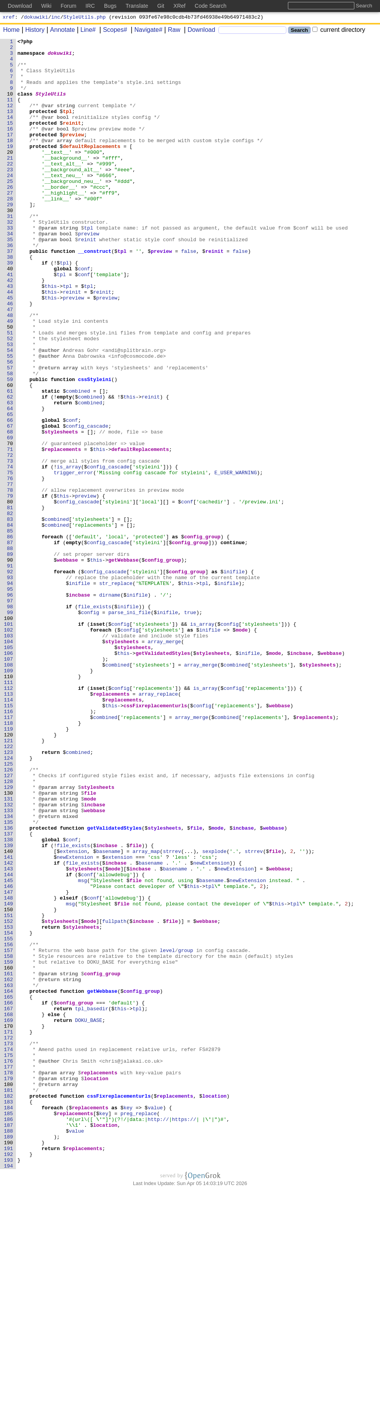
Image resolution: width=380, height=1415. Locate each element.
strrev (172, 1014)
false (189, 294)
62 (11, 468)
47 (11, 363)
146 (10, 1056)
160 (10, 1153)
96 (11, 706)
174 (10, 1251)
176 (10, 1265)
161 (10, 1160)
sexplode (214, 1014)
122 (10, 888)
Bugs (110, 6)
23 (11, 196)
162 (10, 1167)
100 (10, 734)
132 (10, 958)
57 (11, 433)
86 (11, 636)
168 (10, 1209)
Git (160, 6)
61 (11, 461)
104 (10, 762)
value (155, 1321)
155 (10, 1119)
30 (11, 245)
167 (10, 1202)
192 (10, 1377)
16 (11, 147)
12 (11, 119)
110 (10, 804)
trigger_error (73, 559)
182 (10, 1307)
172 (10, 1237)
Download (198, 31)
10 (11, 105)
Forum (68, 6)
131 (10, 951)
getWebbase (123, 664)
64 (11, 482)
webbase (67, 664)
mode (242, 748)
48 (11, 370)
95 (11, 699)
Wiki (46, 6)
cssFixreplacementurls (155, 839)
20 (11, 175)
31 (11, 252)
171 (10, 1230)
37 (11, 294)
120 (10, 874)
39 (11, 308)
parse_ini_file (129, 727)
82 (11, 608)
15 (11, 140)
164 (10, 1181)
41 (11, 322)
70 (11, 524)
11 (11, 112)
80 (11, 594)
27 (11, 224)
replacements (63, 531)
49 (11, 377)
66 (11, 496)
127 (10, 923)
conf (84, 315)
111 (10, 811)
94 (11, 692)
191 (10, 1370)
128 (10, 930)
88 (11, 650)
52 (11, 398)
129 (10, 937)
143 (10, 1035)
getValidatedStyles (163, 776)
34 (11, 273)
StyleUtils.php (84, 17)
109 (10, 797)
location (96, 1286)
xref (9, 17)
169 (10, 1216)
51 (11, 391)
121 (10, 881)
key (128, 1321)
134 (10, 972)
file (90, 944)
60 (11, 454)
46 (11, 356)
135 (10, 979)
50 (11, 384)
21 (11, 182)
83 (11, 615)
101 (10, 741)
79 (11, 587)
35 (11, 280)
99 (11, 727)
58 (11, 440)
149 (10, 1077)
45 (11, 349)
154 (10, 1112)
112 (10, 818)
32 (11, 259)
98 (11, 720)
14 (11, 133)
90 (11, 664)
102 (10, 748)
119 (10, 867)
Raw (171, 31)
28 (11, 231)
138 (10, 1000)
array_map (146, 1014)
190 (10, 1363)
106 (10, 776)
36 (11, 287)
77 (11, 573)
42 (11, 328)
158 (10, 1140)
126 (10, 916)
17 (11, 154)
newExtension (75, 1021)
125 (10, 909)
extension (73, 1014)
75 (11, 559)
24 (11, 203)
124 (10, 902)
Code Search (211, 6)
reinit (72, 140)
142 (10, 1028)
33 (11, 266)
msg (82, 1049)
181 (10, 1300)
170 (10, 1223)
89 (11, 657)
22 (11, 189)
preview (73, 154)
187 (10, 1342)
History (32, 31)
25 (11, 210)
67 (11, 503)
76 (11, 566)
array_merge (164, 762)
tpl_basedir (92, 1202)
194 (10, 1391)
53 (11, 405)
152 (10, 1098)
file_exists (95, 720)
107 (10, 783)
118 (10, 860)
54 (11, 412)
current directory (338, 31)
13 (11, 126)
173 (10, 1244)
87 (11, 643)
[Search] (252, 31)
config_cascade (87, 503)
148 (10, 1070)
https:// (184, 1335)
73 (11, 545)
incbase (80, 706)
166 (10, 1195)
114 (10, 832)
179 (10, 1286)
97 (11, 713)
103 (10, 755)
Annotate (60, 31)
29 (11, 238)
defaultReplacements (91, 168)
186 (10, 1335)
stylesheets (61, 510)
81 (11, 601)
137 (10, 993)
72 (11, 538)
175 (10, 1258)
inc (55, 17)
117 (10, 853)
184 (10, 1321)
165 (10, 1188)
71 (11, 531)
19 (11, 168)
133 (10, 965)
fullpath (115, 1098)
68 (11, 510)
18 (11, 161)
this (51, 335)
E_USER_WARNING (235, 559)
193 (10, 1384)
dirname (110, 706)
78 (11, 580)
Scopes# (112, 31)
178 (10, 1279)
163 (10, 1174)
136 (10, 986)
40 (11, 315)
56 (11, 426)
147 (10, 1063)
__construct (95, 294)
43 (11, 335)
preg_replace (139, 1328)
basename (108, 1014)
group (185, 1133)
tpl (67, 126)
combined (78, 461)
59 (11, 447)
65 (11, 489)
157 (10, 1133)
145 (10, 1049)
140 (10, 1014)
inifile (234, 678)
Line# (85, 31)
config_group (202, 636)
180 (10, 1293)
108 (10, 790)
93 (11, 685)
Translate (137, 6)
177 (10, 1272)
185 (10, 1328)
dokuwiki (36, 17)
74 (11, 552)
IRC (90, 6)
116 (10, 846)
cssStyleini (95, 447)
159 (10, 1146)
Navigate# (145, 31)
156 (10, 1126)
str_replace (116, 692)
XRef (179, 6)
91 (11, 671)
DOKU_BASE (89, 1216)
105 (10, 769)
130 (10, 944)
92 (11, 678)
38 (11, 301)
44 (11, 342)
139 (10, 1007)
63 (11, 475)
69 (11, 517)
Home (11, 31)
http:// (158, 1335)
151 (10, 1091)
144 (10, 1042)
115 (10, 839)
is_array (69, 552)
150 (10, 1084)
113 (10, 825)
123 (10, 895)
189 (10, 1356)
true (190, 727)
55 (11, 419)
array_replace (158, 825)
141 (10, 1021)
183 (10, 1314)
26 (11, 217)
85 (11, 629)
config (90, 727)
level (167, 1133)
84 (11, 622)
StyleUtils (51, 105)
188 (10, 1349)
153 (10, 1105)
